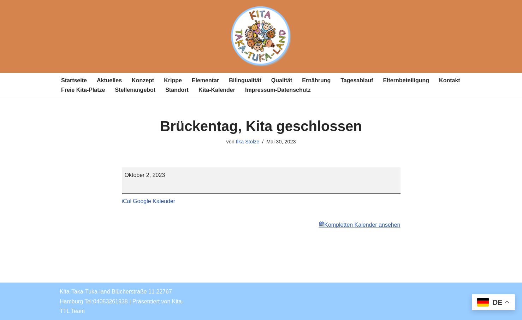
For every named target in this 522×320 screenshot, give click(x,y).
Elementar (205, 80)
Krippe (173, 80)
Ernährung (316, 80)
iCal (127, 201)
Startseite (74, 80)
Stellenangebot (135, 90)
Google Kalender (154, 201)
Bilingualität (245, 80)
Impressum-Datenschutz (278, 90)
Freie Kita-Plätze (83, 90)
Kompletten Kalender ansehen (362, 225)
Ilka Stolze (247, 141)
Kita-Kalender (216, 90)
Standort (177, 90)
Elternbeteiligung (406, 80)
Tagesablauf (356, 80)
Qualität (281, 80)
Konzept (143, 80)
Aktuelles (109, 80)
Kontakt (449, 80)
